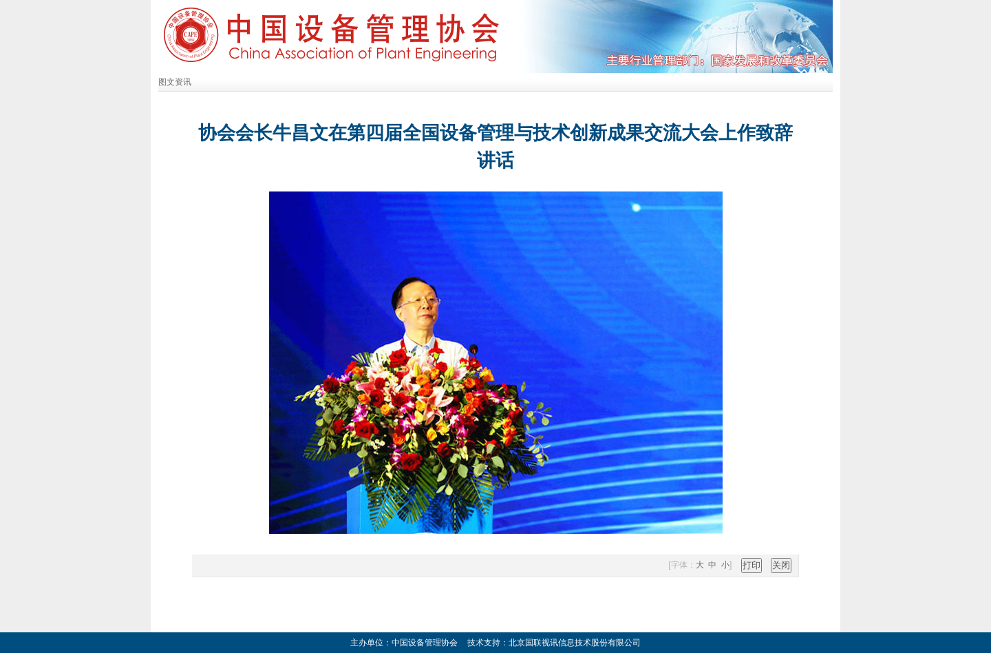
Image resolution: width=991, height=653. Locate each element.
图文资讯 (174, 82)
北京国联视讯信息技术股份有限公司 (575, 642)
